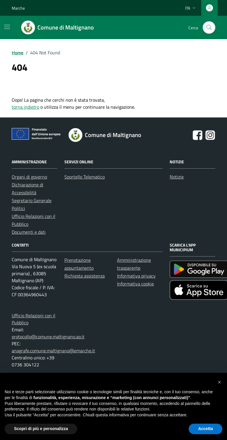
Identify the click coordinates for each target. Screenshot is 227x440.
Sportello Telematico (84, 176)
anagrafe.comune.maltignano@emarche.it (53, 350)
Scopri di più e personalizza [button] (41, 428)
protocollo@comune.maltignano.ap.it (48, 336)
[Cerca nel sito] (209, 27)
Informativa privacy (136, 275)
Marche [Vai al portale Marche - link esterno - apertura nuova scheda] (18, 8)
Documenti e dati (29, 231)
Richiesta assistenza (84, 275)
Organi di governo (29, 176)
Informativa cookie (135, 283)
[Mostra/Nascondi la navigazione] (7, 26)
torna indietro (25, 106)
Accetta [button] (205, 428)
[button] (219, 382)
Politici (18, 208)
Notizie (177, 176)
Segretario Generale (31, 200)
